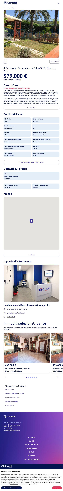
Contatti (31, 452)
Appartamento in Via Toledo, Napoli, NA (17, 368)
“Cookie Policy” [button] (14, 484)
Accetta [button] (57, 487)
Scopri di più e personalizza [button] (11, 487)
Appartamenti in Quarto (12, 397)
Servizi (31, 441)
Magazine (31, 455)
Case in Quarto (9, 389)
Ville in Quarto (9, 405)
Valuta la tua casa (31, 448)
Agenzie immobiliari (31, 444)
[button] (26, 377)
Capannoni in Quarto (11, 401)
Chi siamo (31, 437)
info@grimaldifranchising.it (12, 430)
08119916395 (11, 317)
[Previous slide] (6, 348)
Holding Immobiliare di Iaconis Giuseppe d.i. (31, 304)
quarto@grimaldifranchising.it (16, 313)
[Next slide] (57, 34)
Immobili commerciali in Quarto (14, 393)
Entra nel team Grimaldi (31, 459)
